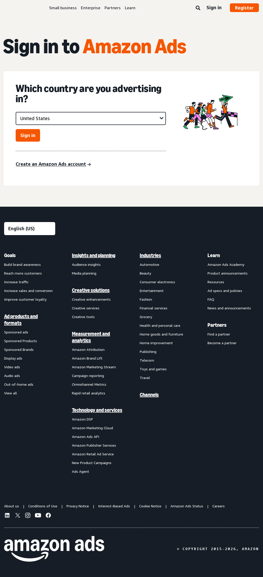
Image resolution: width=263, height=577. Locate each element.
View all (10, 393)
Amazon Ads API (85, 436)
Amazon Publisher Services (94, 445)
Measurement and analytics (91, 337)
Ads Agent (80, 471)
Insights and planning (93, 255)
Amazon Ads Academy (226, 264)
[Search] (198, 8)
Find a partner (219, 334)
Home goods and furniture (161, 334)
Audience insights (86, 264)
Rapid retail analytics (88, 393)
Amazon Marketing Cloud (92, 428)
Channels (149, 395)
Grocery (146, 316)
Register (244, 8)
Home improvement (156, 343)
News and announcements (229, 308)
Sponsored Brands (19, 349)
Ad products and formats (21, 319)
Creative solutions (91, 290)
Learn (130, 7)
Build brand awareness (22, 264)
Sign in (214, 7)
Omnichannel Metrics (89, 384)
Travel (145, 377)
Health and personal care (160, 325)
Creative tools (83, 316)
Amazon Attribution (88, 349)
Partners (113, 7)
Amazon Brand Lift (87, 358)
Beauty (145, 273)
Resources (216, 282)
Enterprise (90, 7)
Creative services (85, 308)
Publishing (148, 351)
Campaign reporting (88, 375)
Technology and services (97, 410)
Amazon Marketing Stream (94, 367)
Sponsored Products (20, 341)
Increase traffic (16, 282)
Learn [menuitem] (214, 255)
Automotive (149, 264)
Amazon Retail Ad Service (93, 454)
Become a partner (222, 343)
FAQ (211, 299)
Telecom (147, 360)
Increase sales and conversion (28, 290)
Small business (63, 7)
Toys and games (153, 369)
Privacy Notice (78, 506)
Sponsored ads (16, 332)
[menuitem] (29, 363)
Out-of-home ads (18, 384)
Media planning (84, 273)
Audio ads (12, 375)
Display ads (13, 358)
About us (11, 506)
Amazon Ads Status (187, 506)
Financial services (153, 308)
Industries (150, 255)
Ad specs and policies (225, 290)
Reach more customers (23, 273)
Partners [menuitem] (217, 325)
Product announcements (228, 273)
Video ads (12, 367)
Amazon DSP (82, 419)
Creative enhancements (91, 299)
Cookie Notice (150, 506)
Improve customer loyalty (25, 299)
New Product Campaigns (91, 462)
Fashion (146, 299)
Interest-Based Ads (114, 506)
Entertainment (152, 290)
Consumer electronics (157, 282)
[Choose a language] (29, 228)
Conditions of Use (42, 506)
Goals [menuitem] (10, 255)
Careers (218, 506)
